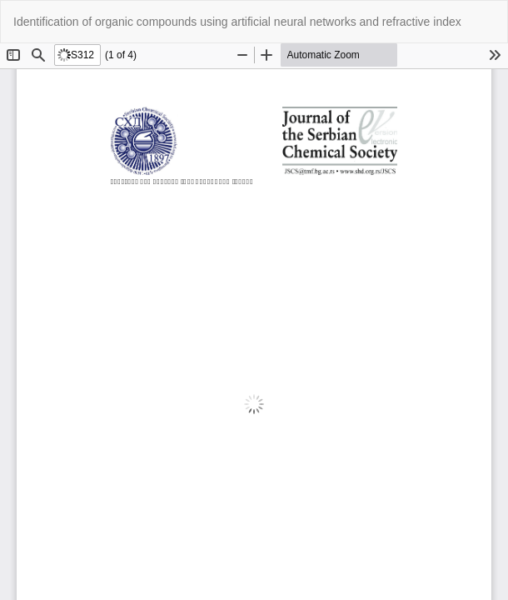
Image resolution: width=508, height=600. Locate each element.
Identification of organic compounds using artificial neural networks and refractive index (237, 21)
